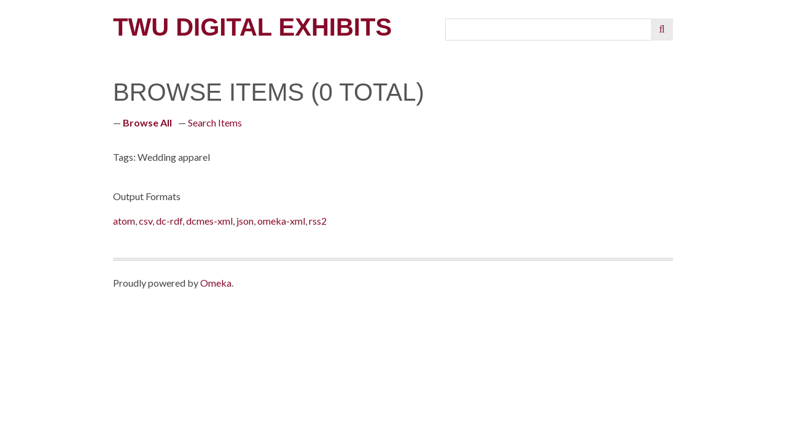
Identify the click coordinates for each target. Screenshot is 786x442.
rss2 (318, 221)
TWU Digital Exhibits (252, 27)
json (245, 221)
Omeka (216, 283)
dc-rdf (169, 221)
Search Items (215, 122)
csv (145, 221)
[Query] (548, 29)
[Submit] (662, 29)
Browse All (147, 122)
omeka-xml (281, 221)
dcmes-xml (209, 221)
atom (124, 221)
